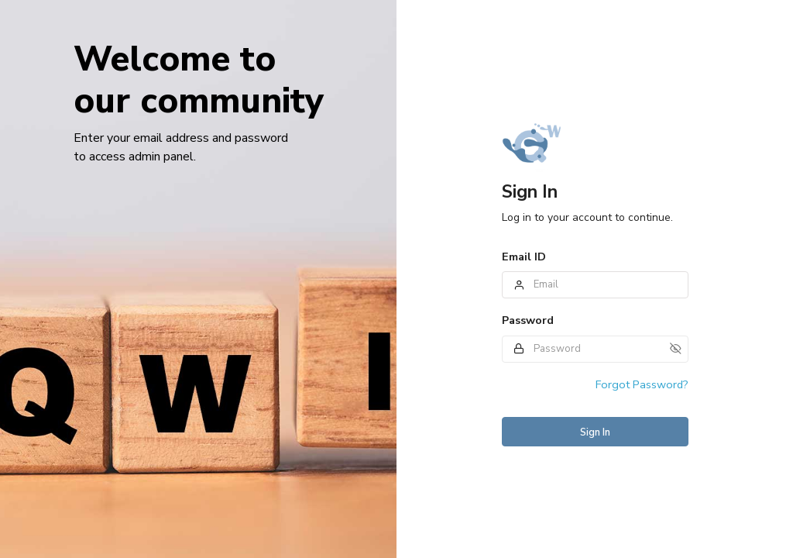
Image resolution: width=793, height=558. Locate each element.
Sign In (595, 432)
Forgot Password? (642, 384)
